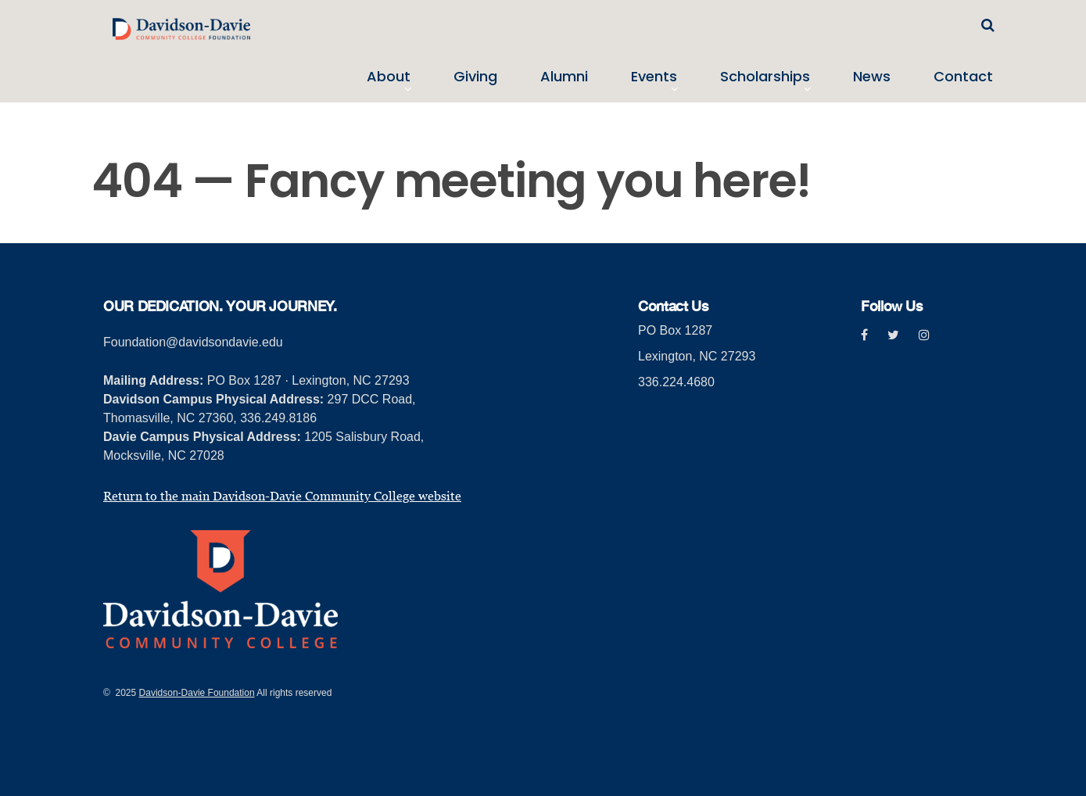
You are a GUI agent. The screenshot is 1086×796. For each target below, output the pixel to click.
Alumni (564, 77)
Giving (475, 77)
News (872, 77)
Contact (963, 77)
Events (654, 77)
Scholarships (765, 77)
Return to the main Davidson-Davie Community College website (282, 496)
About (388, 77)
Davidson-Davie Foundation (197, 692)
